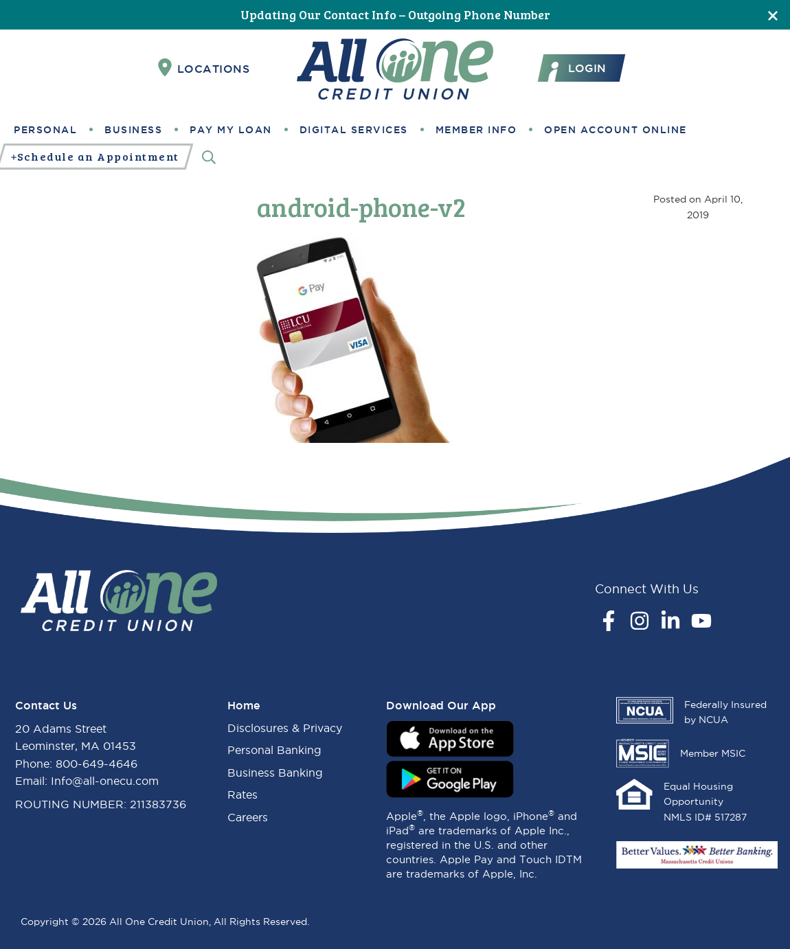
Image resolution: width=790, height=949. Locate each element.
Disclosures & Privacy (284, 728)
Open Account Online (615, 129)
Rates (242, 794)
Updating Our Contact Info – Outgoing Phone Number (395, 14)
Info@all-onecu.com (105, 781)
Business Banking (275, 772)
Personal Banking (274, 750)
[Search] (209, 157)
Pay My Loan (231, 129)
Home (243, 705)
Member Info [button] (476, 129)
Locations (204, 68)
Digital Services (354, 129)
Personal (45, 129)
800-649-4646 (96, 763)
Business (133, 129)
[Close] (772, 15)
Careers (247, 817)
